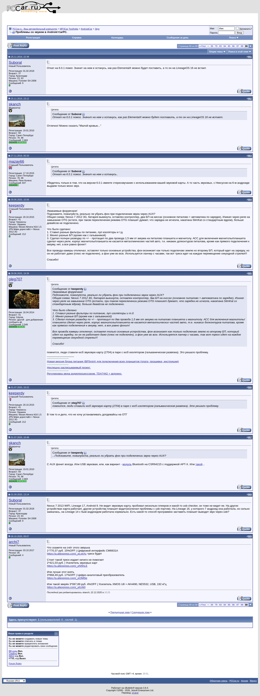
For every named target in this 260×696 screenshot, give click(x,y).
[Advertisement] (54, 19)
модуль (127, 464)
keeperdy (16, 205)
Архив (244, 681)
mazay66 (16, 161)
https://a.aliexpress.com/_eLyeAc (67, 553)
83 (220, 46)
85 (229, 46)
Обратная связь (219, 681)
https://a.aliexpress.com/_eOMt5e (67, 578)
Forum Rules (15, 663)
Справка (76, 37)
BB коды (13, 651)
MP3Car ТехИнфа (69, 29)
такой (198, 464)
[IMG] (11, 656)
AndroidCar (86, 29)
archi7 (14, 542)
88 (242, 46)
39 (212, 46)
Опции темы (216, 51)
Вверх (253, 681)
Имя (212, 28)
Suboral (15, 62)
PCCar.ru (234, 681)
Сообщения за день (177, 37)
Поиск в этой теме (238, 51)
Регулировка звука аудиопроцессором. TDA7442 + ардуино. (84, 373)
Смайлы (13, 653)
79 (216, 46)
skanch (15, 104)
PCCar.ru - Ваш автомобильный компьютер (35, 29)
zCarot (135, 693)
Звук (97, 29)
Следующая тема (140, 612)
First (202, 46)
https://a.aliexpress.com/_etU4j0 (66, 587)
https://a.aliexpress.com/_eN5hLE (67, 565)
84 (225, 46)
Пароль (214, 32)
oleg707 (15, 279)
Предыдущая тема (120, 612)
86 (233, 46)
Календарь (117, 37)
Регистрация (33, 37)
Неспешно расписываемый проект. (69, 367)
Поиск (234, 37)
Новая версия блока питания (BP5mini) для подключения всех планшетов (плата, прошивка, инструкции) (113, 361)
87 (237, 46)
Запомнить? (244, 29)
